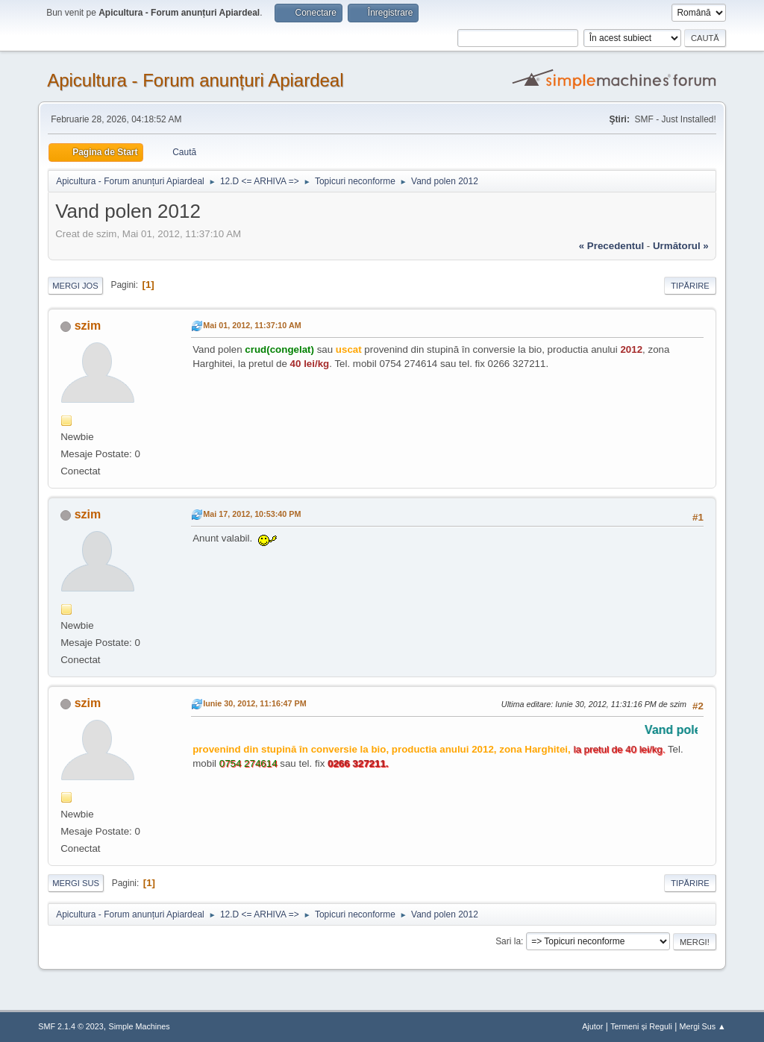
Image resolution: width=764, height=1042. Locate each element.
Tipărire (690, 285)
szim (88, 325)
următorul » (681, 245)
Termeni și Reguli (641, 1026)
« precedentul (611, 245)
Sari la (508, 941)
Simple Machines (139, 1026)
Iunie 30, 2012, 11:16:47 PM (254, 703)
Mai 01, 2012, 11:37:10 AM (252, 325)
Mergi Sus (75, 883)
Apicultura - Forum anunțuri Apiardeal (195, 80)
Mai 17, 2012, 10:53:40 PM (252, 513)
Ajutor (592, 1026)
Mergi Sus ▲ (703, 1026)
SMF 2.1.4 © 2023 (71, 1026)
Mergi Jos (75, 285)
